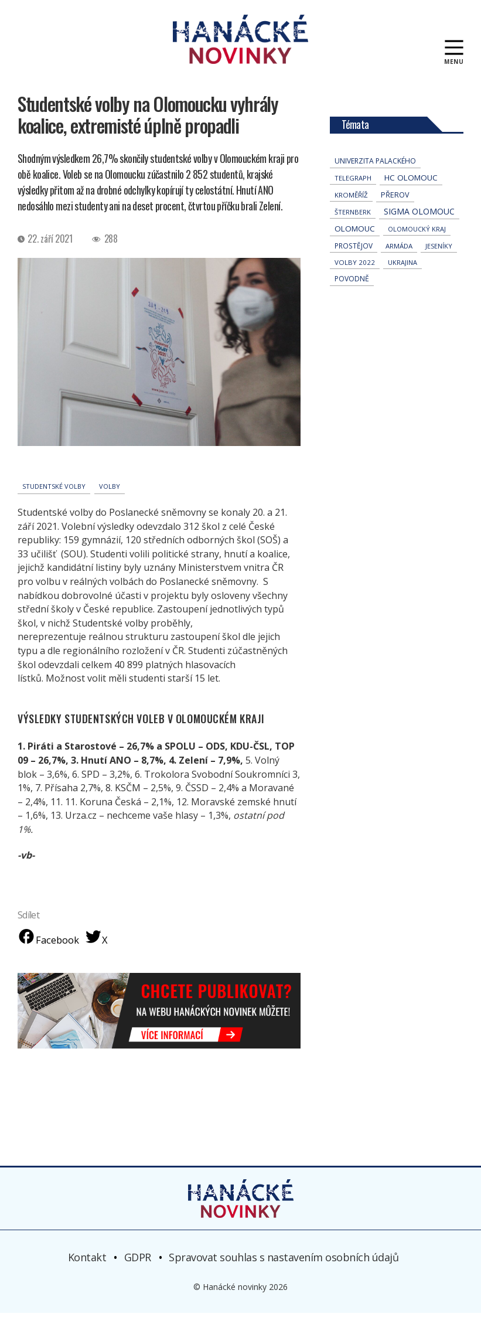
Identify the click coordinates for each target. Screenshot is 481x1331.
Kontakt (87, 1275)
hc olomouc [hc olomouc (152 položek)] (411, 195)
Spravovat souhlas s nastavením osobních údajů (283, 1275)
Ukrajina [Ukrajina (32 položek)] (402, 280)
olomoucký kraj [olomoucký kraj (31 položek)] (417, 247)
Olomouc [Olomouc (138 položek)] (355, 246)
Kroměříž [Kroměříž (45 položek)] (351, 213)
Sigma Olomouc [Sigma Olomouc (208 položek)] (419, 229)
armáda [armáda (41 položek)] (399, 264)
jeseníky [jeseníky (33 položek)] (438, 264)
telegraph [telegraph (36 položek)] (353, 196)
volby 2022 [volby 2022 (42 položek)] (355, 280)
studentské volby (54, 504)
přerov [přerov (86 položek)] (395, 213)
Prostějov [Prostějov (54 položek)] (354, 263)
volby (109, 504)
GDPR (137, 1275)
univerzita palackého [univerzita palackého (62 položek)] (375, 179)
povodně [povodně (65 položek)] (352, 297)
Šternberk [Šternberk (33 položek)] (353, 230)
